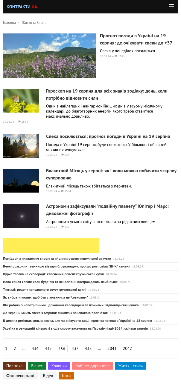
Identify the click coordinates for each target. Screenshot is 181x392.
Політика (14, 365)
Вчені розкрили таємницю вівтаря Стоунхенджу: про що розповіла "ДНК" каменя (66, 266)
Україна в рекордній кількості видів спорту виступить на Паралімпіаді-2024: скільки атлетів (75, 328)
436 (61, 348)
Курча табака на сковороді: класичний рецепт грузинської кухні (53, 274)
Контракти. (22, 7)
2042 (127, 348)
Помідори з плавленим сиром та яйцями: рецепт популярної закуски (57, 258)
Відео (48, 375)
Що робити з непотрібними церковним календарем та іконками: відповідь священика (71, 305)
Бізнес (36, 365)
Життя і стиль (130, 365)
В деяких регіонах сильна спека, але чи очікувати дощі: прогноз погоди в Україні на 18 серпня (77, 320)
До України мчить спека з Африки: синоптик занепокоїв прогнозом (55, 312)
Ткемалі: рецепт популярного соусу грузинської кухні (44, 289)
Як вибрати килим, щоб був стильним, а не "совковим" (45, 297)
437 (75, 348)
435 (48, 348)
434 (35, 348)
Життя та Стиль (34, 22)
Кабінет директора (92, 365)
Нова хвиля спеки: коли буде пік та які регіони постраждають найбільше (60, 281)
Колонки (59, 365)
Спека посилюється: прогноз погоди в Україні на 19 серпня (108, 136)
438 (88, 348)
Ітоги (66, 375)
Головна (9, 22)
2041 (112, 348)
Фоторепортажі (20, 375)
